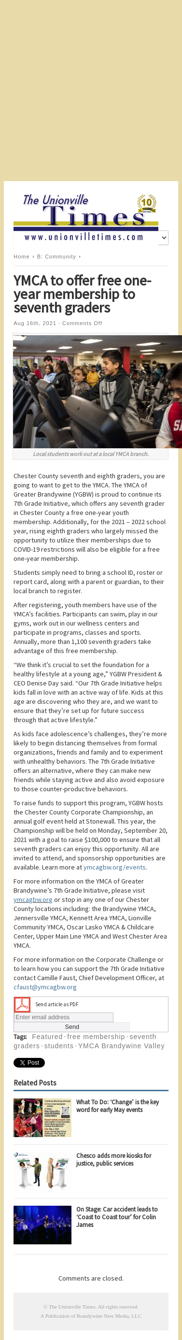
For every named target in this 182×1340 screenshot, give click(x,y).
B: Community (56, 256)
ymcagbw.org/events (115, 867)
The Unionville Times (72, 1307)
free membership (96, 1037)
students (59, 1046)
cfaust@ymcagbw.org (45, 987)
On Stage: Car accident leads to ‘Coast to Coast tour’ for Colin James (117, 1217)
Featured (47, 1037)
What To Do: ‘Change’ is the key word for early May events (117, 1106)
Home (21, 256)
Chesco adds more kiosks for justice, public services (113, 1160)
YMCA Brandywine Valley (121, 1046)
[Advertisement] (91, 90)
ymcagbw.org (33, 899)
